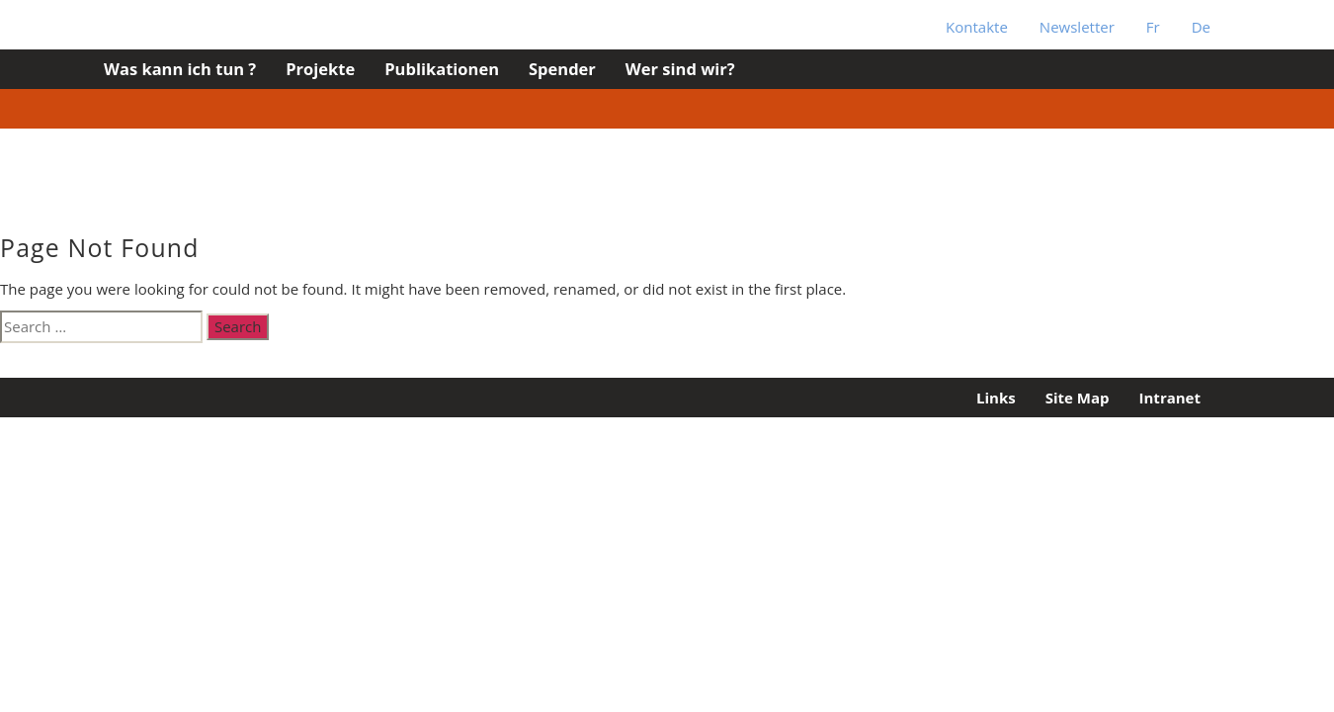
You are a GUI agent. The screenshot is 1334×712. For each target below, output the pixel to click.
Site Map (1077, 397)
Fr (1153, 27)
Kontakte (977, 27)
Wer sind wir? (680, 68)
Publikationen (441, 68)
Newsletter (1077, 27)
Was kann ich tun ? (180, 68)
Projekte (320, 68)
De (1201, 27)
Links (996, 397)
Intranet (1170, 397)
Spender (562, 68)
